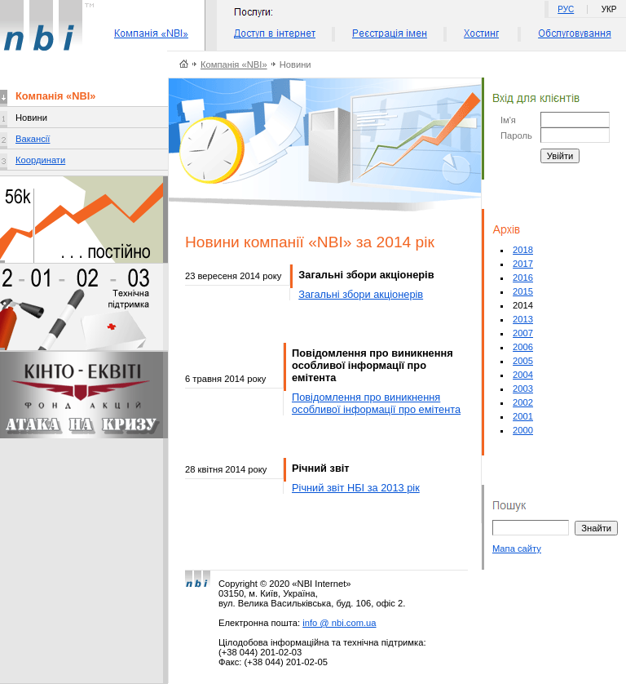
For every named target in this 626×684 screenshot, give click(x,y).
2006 (523, 347)
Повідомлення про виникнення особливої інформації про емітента (376, 403)
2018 (523, 250)
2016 (523, 277)
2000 (523, 430)
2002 (523, 402)
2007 (523, 333)
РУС (566, 9)
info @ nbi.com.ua (339, 623)
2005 (523, 361)
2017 (523, 264)
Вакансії (32, 139)
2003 (523, 388)
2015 (523, 291)
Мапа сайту (516, 548)
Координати (40, 160)
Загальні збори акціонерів (360, 294)
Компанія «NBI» (234, 64)
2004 (523, 375)
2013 (523, 319)
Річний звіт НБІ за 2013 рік (356, 488)
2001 (523, 416)
